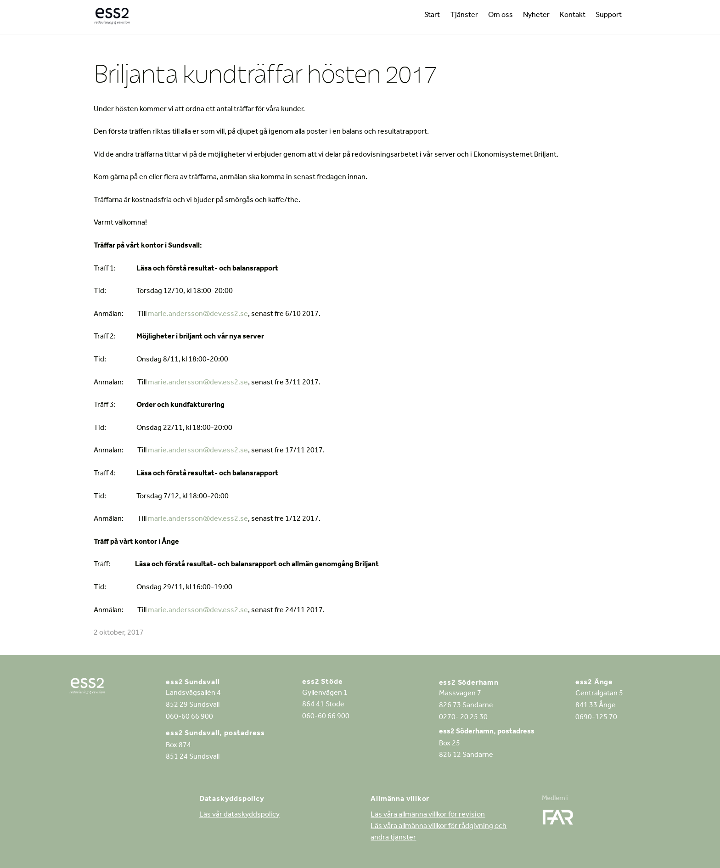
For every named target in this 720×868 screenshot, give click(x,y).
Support (609, 15)
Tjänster (464, 15)
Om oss (500, 15)
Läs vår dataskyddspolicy (239, 815)
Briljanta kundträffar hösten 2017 (265, 73)
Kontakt (572, 15)
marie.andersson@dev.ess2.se (198, 314)
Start (432, 15)
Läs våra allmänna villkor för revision (428, 815)
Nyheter (536, 15)
